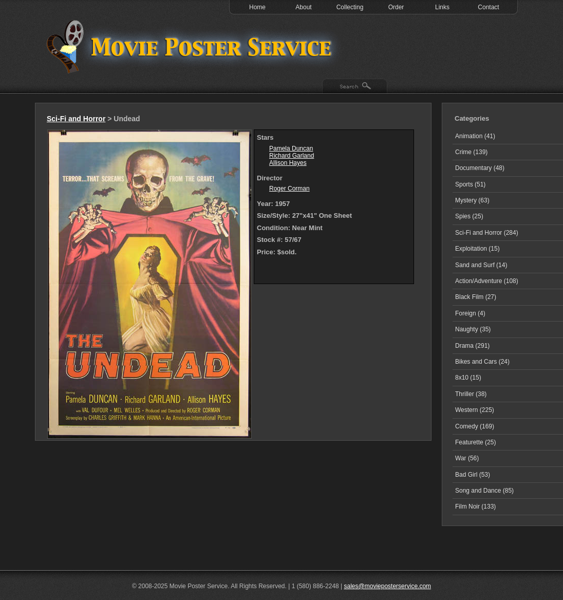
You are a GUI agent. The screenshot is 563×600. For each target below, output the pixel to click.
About (303, 7)
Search (354, 87)
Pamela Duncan (291, 148)
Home (257, 7)
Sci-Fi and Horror (76, 119)
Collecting (350, 7)
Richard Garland (291, 155)
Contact (488, 7)
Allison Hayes (288, 162)
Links (442, 7)
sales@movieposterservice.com (387, 586)
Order (396, 7)
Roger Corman (289, 188)
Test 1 (191, 46)
